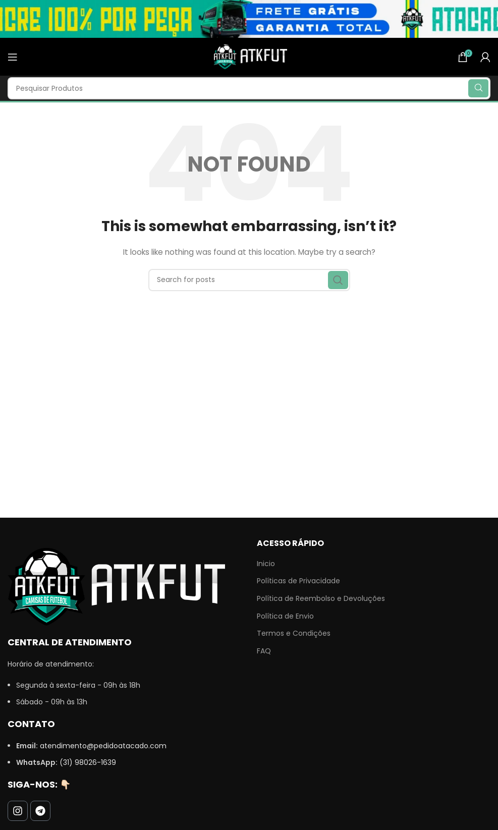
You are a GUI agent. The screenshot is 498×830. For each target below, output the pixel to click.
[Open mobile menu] (13, 57)
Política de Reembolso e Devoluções (321, 598)
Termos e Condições (293, 633)
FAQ (264, 651)
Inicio (266, 564)
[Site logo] (249, 56)
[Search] (249, 88)
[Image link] (116, 586)
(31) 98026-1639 (88, 762)
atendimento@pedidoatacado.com (103, 746)
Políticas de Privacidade (298, 581)
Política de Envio (285, 616)
